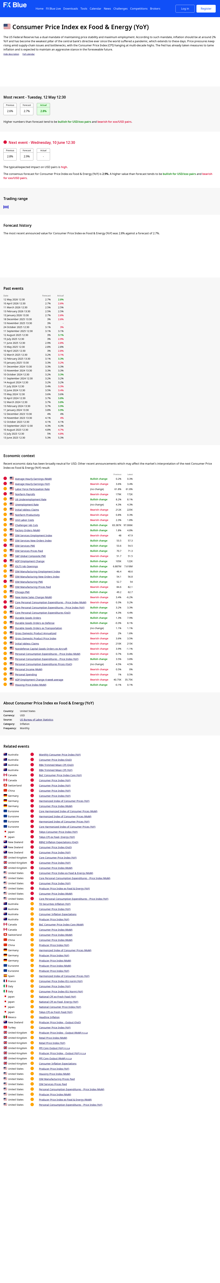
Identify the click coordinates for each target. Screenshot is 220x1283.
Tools (83, 8)
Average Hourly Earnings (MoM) (33, 478)
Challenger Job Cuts (26, 525)
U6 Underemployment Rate (30, 499)
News (107, 8)
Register (206, 8)
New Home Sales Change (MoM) (33, 597)
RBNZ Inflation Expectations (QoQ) (58, 842)
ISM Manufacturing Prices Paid (33, 587)
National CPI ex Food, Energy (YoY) (58, 1001)
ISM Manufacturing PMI (29, 581)
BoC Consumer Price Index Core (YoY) (60, 775)
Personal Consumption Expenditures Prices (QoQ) (43, 664)
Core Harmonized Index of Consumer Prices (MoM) (68, 811)
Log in (185, 8)
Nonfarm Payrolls (25, 494)
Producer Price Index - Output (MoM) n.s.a (63, 1032)
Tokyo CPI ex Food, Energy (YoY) (57, 837)
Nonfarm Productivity (27, 514)
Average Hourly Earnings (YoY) (32, 484)
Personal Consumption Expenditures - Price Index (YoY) (46, 659)
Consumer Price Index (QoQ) (55, 759)
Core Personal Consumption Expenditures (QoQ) (42, 612)
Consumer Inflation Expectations (57, 914)
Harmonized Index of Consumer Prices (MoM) (65, 816)
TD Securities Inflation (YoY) (54, 904)
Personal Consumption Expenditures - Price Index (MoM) (47, 653)
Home (39, 8)
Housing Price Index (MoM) (30, 684)
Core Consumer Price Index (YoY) (57, 857)
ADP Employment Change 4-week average (39, 679)
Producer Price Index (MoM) (55, 960)
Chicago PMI (22, 592)
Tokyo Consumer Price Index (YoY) (58, 831)
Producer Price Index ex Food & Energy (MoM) (65, 1099)
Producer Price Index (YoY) (54, 919)
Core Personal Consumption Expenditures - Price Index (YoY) (49, 607)
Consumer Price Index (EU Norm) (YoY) (61, 991)
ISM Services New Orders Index (33, 540)
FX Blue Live (53, 8)
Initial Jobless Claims (27, 509)
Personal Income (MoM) (28, 669)
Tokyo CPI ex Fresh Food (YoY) (55, 1012)
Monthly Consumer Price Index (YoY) (60, 754)
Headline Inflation (49, 1017)
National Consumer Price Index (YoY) (60, 1007)
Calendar (95, 8)
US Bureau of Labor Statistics (36, 719)
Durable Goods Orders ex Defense (34, 623)
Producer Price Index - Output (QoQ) (60, 1022)
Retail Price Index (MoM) (53, 1037)
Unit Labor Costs (24, 520)
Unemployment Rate (27, 504)
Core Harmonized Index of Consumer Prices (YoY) (67, 826)
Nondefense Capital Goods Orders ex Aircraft (41, 648)
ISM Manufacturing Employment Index (37, 571)
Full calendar (29, 54)
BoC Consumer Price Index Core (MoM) (61, 924)
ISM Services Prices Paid (29, 551)
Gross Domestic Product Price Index (35, 638)
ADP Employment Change (30, 561)
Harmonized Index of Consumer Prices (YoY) (64, 801)
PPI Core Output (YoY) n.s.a (54, 1048)
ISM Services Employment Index (33, 535)
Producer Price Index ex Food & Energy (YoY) (64, 888)
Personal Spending (26, 674)
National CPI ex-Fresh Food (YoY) (57, 996)
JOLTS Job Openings (26, 566)
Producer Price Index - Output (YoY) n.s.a (62, 1053)
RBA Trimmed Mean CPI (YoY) (55, 770)
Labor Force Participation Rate (32, 489)
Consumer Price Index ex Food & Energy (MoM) (66, 873)
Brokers (155, 8)
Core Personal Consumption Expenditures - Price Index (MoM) (50, 602)
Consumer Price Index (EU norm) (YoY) (60, 981)
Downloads (70, 8)
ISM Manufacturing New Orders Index (37, 576)
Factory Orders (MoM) (27, 530)
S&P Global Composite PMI (30, 556)
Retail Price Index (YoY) (52, 1043)
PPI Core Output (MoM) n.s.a (55, 1058)
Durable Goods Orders (28, 617)
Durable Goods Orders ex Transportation (38, 628)
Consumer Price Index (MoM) (55, 806)
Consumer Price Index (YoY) (54, 780)
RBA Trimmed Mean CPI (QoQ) (56, 765)
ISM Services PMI (25, 545)
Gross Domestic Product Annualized (35, 633)
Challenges (120, 8)
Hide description (11, 54)
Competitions (139, 8)
